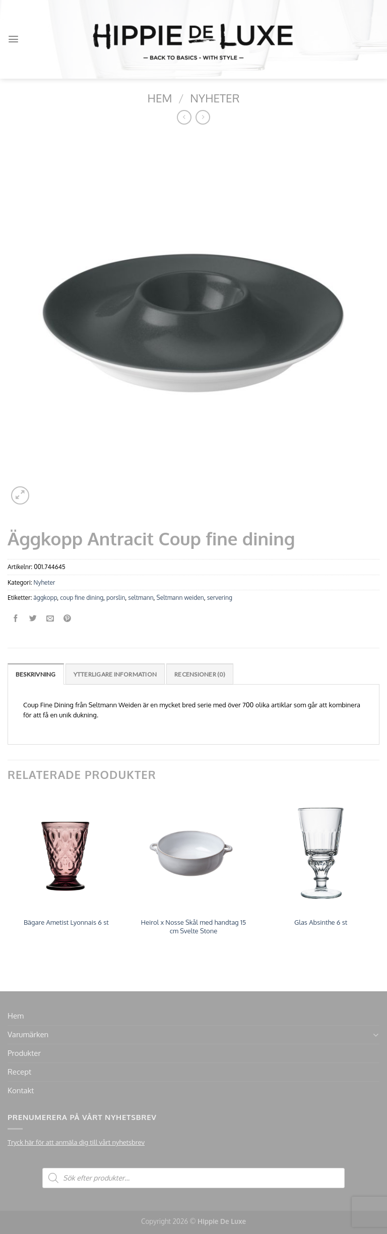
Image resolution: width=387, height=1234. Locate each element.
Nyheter (214, 98)
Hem (160, 98)
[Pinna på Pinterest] (67, 619)
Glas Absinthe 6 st (320, 922)
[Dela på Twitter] (33, 619)
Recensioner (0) (199, 674)
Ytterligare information (115, 674)
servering (219, 597)
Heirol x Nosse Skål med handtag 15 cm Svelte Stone (193, 926)
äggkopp (45, 597)
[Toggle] (375, 1035)
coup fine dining (81, 597)
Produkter (24, 1053)
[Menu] (13, 39)
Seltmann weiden (180, 597)
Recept (19, 1072)
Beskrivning (36, 674)
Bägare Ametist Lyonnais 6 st (66, 922)
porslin (115, 597)
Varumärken (28, 1034)
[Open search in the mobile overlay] (193, 1178)
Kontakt (21, 1090)
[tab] (36, 673)
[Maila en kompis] (50, 619)
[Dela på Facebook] (16, 619)
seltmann (140, 597)
